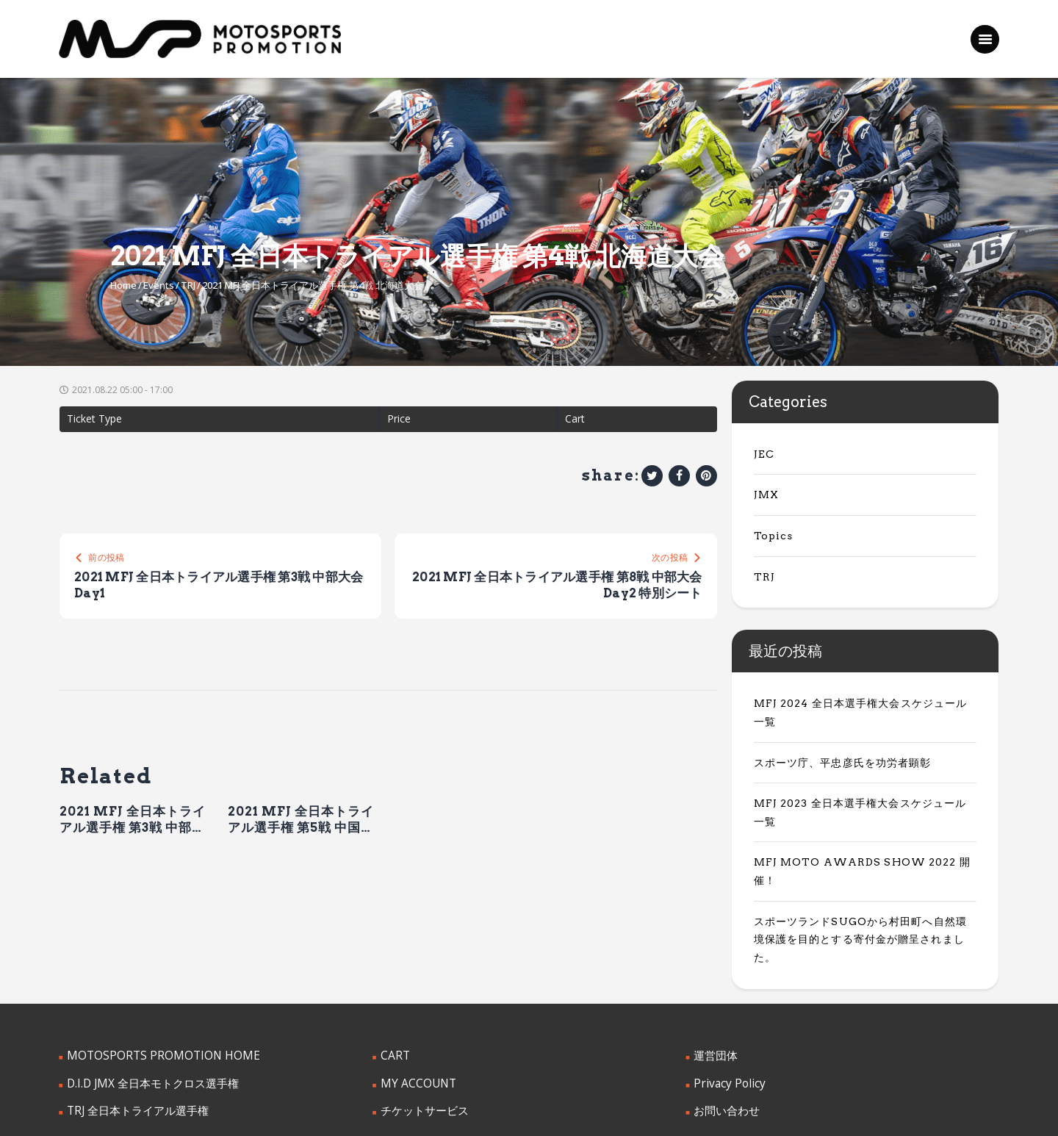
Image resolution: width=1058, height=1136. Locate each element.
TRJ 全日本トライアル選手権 (133, 1036)
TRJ (188, 285)
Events (158, 285)
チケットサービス (422, 1036)
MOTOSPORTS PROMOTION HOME (153, 983)
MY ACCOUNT (415, 1009)
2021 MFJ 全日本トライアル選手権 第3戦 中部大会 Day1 (133, 822)
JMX (765, 494)
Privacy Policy (726, 1009)
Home (123, 285)
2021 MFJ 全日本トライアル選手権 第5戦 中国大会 (301, 822)
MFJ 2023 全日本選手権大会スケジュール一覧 (861, 785)
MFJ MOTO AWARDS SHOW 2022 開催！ (861, 826)
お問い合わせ (724, 1036)
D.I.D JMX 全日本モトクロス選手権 (147, 1009)
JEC (763, 454)
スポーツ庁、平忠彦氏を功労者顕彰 (836, 744)
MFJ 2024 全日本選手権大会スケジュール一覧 (861, 703)
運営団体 (714, 983)
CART (394, 983)
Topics (771, 536)
